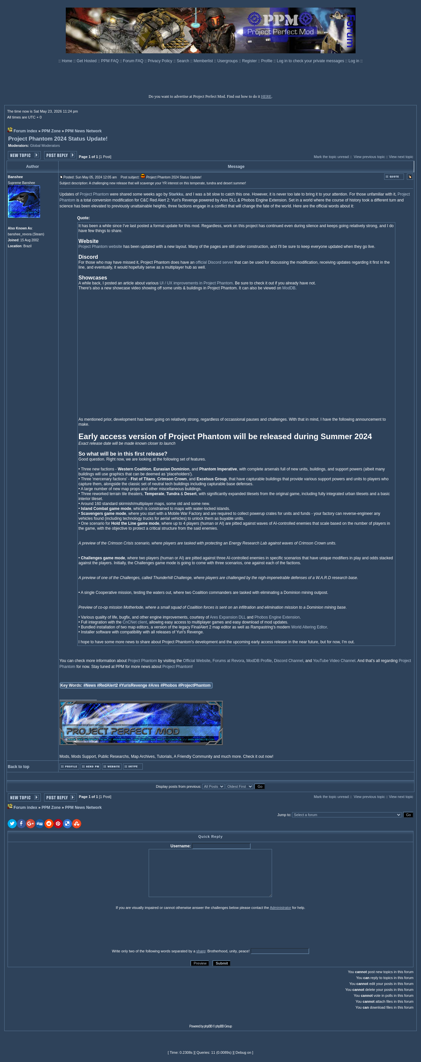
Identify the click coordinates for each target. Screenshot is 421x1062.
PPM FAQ (110, 61)
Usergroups (228, 61)
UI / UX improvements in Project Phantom (196, 283)
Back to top (18, 766)
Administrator (280, 908)
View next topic (401, 157)
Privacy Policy (160, 61)
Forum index (25, 131)
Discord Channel (288, 660)
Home (67, 61)
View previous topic (369, 157)
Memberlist (204, 61)
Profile (267, 61)
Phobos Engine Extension (277, 617)
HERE (266, 96)
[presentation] (59, 929)
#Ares (153, 685)
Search (183, 61)
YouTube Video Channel (334, 660)
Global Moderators (45, 145)
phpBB (208, 1026)
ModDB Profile (259, 660)
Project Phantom (94, 194)
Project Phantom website (100, 246)
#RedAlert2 (107, 685)
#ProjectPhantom (194, 685)
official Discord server (214, 262)
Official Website (196, 660)
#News (90, 685)
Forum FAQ (133, 61)
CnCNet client (135, 622)
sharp (201, 951)
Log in (354, 61)
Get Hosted (87, 61)
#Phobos (169, 685)
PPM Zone (51, 131)
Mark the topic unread (331, 157)
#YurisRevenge (133, 685)
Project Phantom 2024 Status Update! (58, 139)
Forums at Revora (228, 660)
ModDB (288, 288)
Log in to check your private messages (311, 61)
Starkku (176, 194)
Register (250, 61)
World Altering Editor (309, 627)
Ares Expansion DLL (228, 617)
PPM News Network (83, 131)
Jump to (283, 815)
